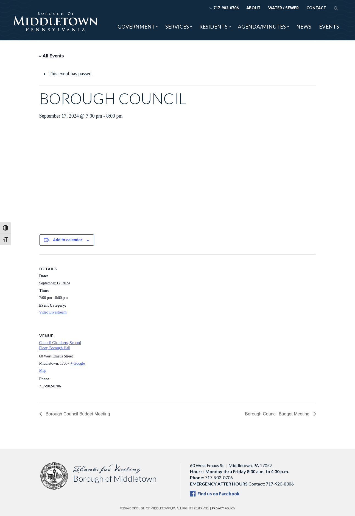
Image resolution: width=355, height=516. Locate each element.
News (303, 26)
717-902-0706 (223, 7)
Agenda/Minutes (262, 26)
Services (177, 26)
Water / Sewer (283, 7)
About (253, 7)
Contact (316, 7)
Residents (213, 26)
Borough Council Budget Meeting (77, 414)
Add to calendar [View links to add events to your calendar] (67, 240)
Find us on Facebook (214, 493)
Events (329, 26)
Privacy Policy (223, 508)
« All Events (51, 56)
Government (136, 26)
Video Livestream (53, 312)
